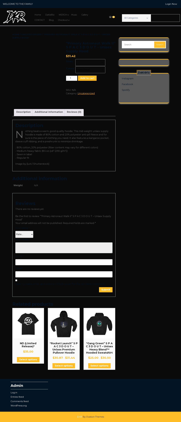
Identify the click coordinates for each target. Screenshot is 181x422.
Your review (23, 239)
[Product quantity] (71, 78)
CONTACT (40, 20)
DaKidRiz (49, 14)
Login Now (171, 4)
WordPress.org (19, 405)
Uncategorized (31, 34)
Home (38, 14)
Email (19, 268)
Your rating (22, 228)
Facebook (127, 84)
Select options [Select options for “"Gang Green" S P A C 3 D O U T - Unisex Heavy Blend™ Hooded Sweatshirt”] (99, 365)
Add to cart (87, 78)
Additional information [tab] (49, 112)
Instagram (127, 78)
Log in (14, 392)
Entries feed (17, 396)
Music (74, 14)
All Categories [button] (136, 18)
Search (159, 44)
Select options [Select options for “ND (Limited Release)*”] (28, 359)
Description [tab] (23, 112)
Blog (51, 20)
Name (19, 256)
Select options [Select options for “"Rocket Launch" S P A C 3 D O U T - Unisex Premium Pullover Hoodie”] (64, 365)
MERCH (63, 14)
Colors (70, 68)
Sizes (69, 61)
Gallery (84, 14)
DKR (90, 416)
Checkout (63, 20)
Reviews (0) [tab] (74, 112)
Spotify (126, 90)
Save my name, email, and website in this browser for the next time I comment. (60, 284)
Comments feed (20, 401)
